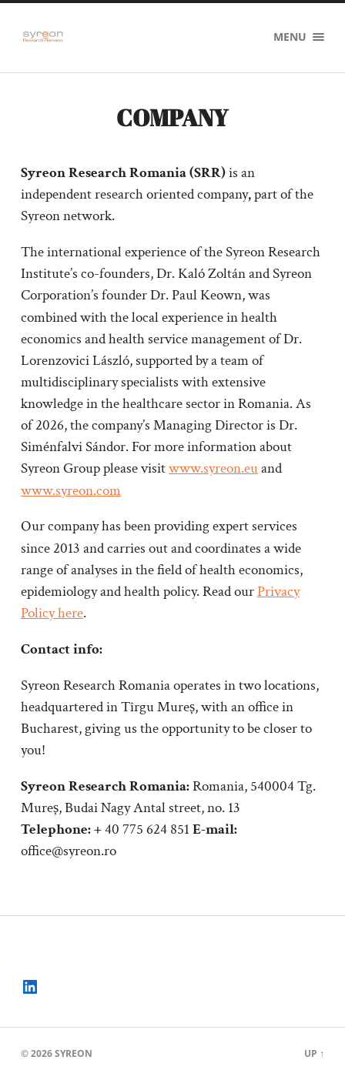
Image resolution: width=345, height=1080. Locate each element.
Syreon (73, 1053)
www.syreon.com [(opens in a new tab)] (71, 490)
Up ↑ (314, 1053)
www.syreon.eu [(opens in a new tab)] (213, 468)
